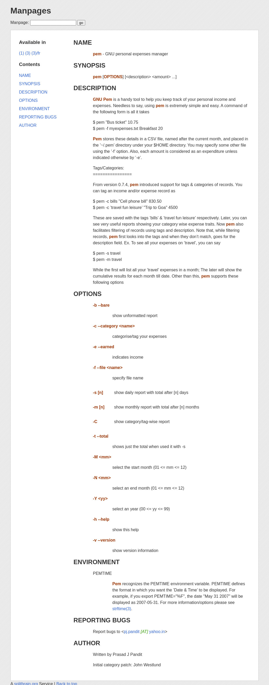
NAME (83, 42)
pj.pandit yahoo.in (144, 631)
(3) (27, 53)
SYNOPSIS (90, 65)
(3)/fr (35, 53)
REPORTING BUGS (102, 620)
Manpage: (19, 22)
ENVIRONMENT (97, 561)
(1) (21, 53)
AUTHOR (87, 643)
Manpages (30, 10)
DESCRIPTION (95, 87)
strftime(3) (121, 609)
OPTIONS (88, 293)
